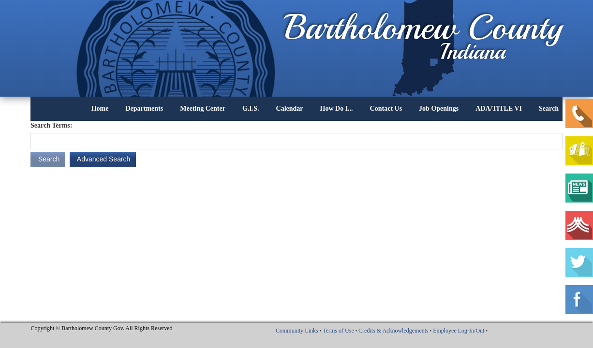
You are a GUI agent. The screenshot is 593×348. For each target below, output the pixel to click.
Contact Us (386, 108)
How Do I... (336, 108)
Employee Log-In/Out (458, 330)
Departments (144, 108)
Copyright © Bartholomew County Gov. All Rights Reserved (102, 328)
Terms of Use (338, 330)
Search (549, 108)
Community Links (297, 330)
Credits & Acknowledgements (393, 330)
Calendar (289, 108)
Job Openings (439, 108)
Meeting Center (202, 108)
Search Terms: (51, 125)
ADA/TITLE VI (498, 108)
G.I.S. (250, 108)
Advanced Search (103, 159)
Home (100, 108)
